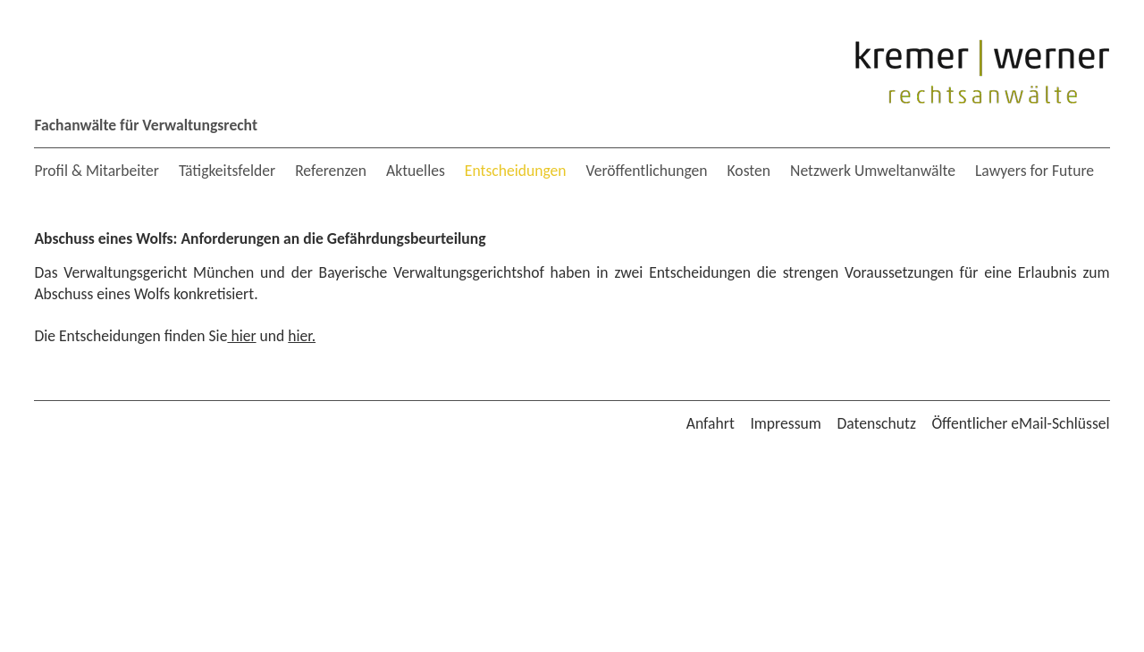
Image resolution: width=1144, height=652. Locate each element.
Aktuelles (415, 170)
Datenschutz (876, 423)
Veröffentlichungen (647, 170)
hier (241, 336)
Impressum (785, 423)
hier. (301, 336)
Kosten (749, 170)
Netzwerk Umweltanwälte (872, 170)
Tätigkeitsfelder (227, 170)
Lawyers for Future (1034, 170)
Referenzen (330, 170)
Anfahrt (710, 423)
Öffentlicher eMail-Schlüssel (1020, 423)
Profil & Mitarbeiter (96, 170)
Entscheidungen (516, 170)
